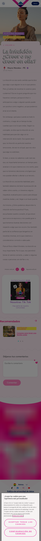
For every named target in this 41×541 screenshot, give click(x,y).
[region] (20, 517)
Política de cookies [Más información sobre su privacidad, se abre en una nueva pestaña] (18, 516)
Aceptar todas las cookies (21, 523)
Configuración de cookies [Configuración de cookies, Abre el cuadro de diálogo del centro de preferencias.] (20, 532)
